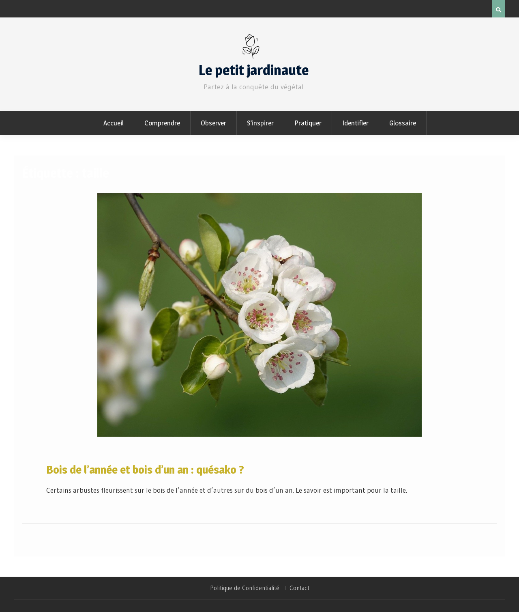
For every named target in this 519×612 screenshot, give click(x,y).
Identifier (355, 123)
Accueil (113, 123)
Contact (299, 588)
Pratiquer (308, 123)
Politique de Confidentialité (244, 588)
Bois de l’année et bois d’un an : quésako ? (145, 469)
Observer (213, 123)
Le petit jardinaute (254, 70)
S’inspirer (260, 123)
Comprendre (162, 123)
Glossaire (402, 123)
